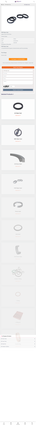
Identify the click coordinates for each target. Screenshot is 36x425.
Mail (25, 424)
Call (32, 424)
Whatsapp (18, 424)
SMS (11, 424)
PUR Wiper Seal (8, 4)
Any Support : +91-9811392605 (18, 59)
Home (2, 4)
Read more (18, 118)
